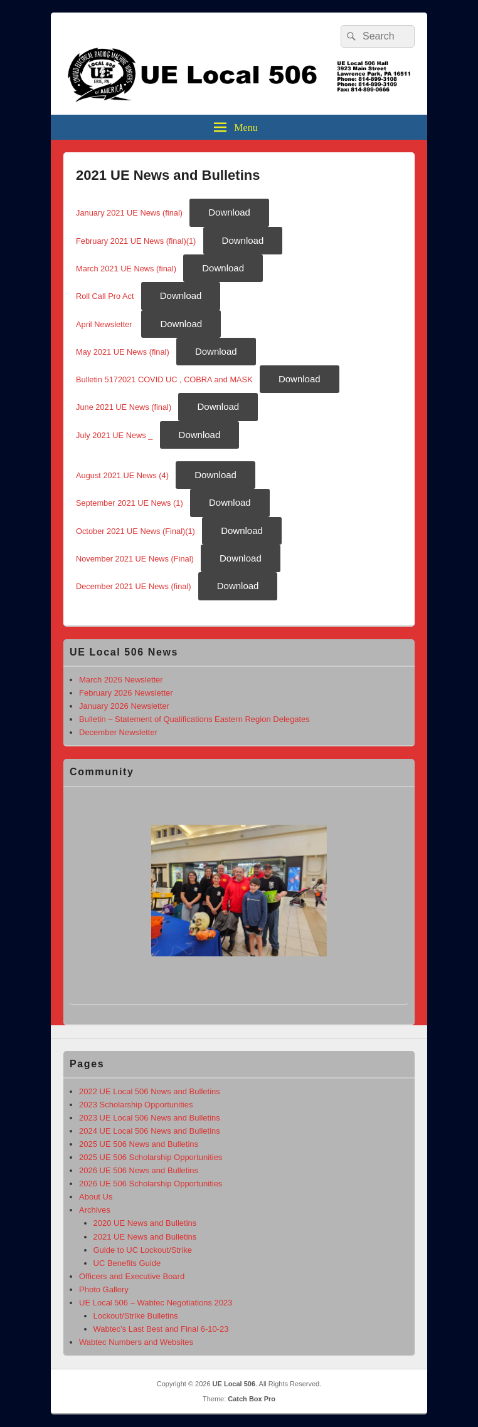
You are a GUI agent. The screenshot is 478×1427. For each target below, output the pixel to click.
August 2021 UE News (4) (122, 475)
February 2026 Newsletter (126, 693)
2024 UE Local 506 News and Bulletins (149, 1131)
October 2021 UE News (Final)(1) (135, 531)
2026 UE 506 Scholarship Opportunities (150, 1183)
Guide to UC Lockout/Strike (143, 1250)
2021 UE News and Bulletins (145, 1236)
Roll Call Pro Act (105, 296)
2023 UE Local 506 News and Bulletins (149, 1117)
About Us (95, 1196)
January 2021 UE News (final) (129, 212)
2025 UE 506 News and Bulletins (138, 1144)
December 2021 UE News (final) (133, 586)
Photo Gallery (104, 1289)
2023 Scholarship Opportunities (136, 1104)
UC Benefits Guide (127, 1263)
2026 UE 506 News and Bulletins (138, 1170)
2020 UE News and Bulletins (145, 1223)
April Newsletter (105, 324)
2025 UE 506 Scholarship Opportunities (150, 1157)
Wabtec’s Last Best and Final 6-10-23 (161, 1329)
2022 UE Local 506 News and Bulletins (149, 1091)
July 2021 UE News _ (114, 435)
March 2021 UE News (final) (126, 268)
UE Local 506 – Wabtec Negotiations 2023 (156, 1302)
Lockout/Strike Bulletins (135, 1315)
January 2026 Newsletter (124, 706)
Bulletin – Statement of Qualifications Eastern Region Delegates (194, 719)
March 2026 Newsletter (121, 679)
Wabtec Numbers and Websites (136, 1342)
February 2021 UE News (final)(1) (136, 241)
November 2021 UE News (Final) (135, 558)
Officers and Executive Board (131, 1276)
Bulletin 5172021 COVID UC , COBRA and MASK (164, 379)
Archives (94, 1210)
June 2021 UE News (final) (123, 407)
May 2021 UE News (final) (122, 352)
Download (229, 212)
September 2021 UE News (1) (129, 503)
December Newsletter (118, 732)
